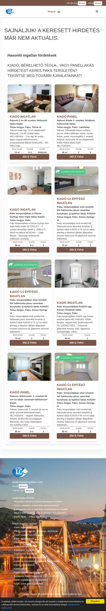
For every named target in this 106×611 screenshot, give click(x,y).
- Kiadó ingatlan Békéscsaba (27, 542)
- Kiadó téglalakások (23, 538)
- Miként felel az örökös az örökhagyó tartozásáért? (39, 513)
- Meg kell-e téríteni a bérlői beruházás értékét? (37, 501)
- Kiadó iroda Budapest (24, 553)
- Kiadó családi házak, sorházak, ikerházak (35, 531)
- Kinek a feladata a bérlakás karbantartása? (35, 505)
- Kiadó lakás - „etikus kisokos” (28, 516)
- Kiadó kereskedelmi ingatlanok (29, 557)
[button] (54, 11)
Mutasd (82, 3)
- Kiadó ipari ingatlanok (24, 550)
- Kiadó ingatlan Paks (23, 546)
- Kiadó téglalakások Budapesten (29, 579)
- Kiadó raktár (19, 568)
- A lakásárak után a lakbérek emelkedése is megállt (39, 509)
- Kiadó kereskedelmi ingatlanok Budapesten (36, 561)
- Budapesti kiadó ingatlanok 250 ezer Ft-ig (35, 576)
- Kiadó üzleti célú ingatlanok (27, 583)
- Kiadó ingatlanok (21, 527)
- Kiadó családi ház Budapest (27, 535)
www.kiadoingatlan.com (27, 482)
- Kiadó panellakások (23, 565)
